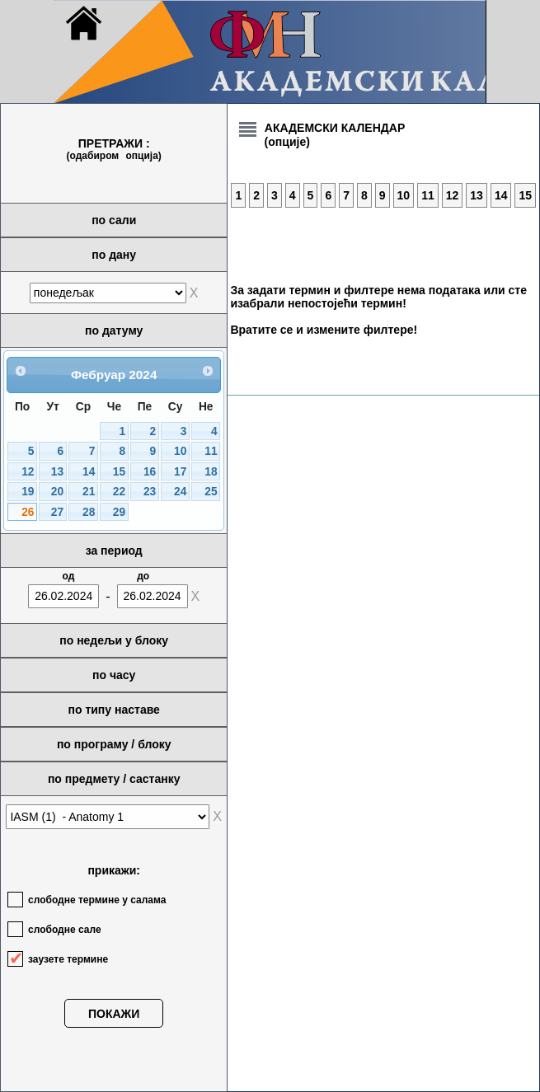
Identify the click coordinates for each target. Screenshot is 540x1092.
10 (180, 451)
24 (180, 491)
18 (210, 472)
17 (180, 472)
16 (149, 472)
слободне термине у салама (97, 900)
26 (27, 512)
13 (57, 472)
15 (119, 472)
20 (57, 491)
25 (210, 491)
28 (88, 512)
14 (88, 472)
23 (149, 491)
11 (210, 451)
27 (57, 512)
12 (27, 472)
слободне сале (64, 929)
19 (27, 491)
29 (119, 512)
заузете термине (68, 959)
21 (88, 491)
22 (119, 491)
